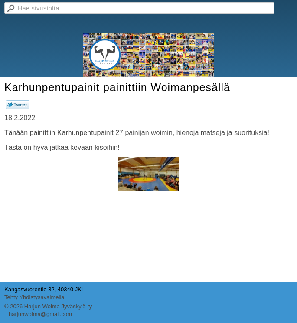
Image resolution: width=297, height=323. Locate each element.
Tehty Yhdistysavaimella (34, 297)
